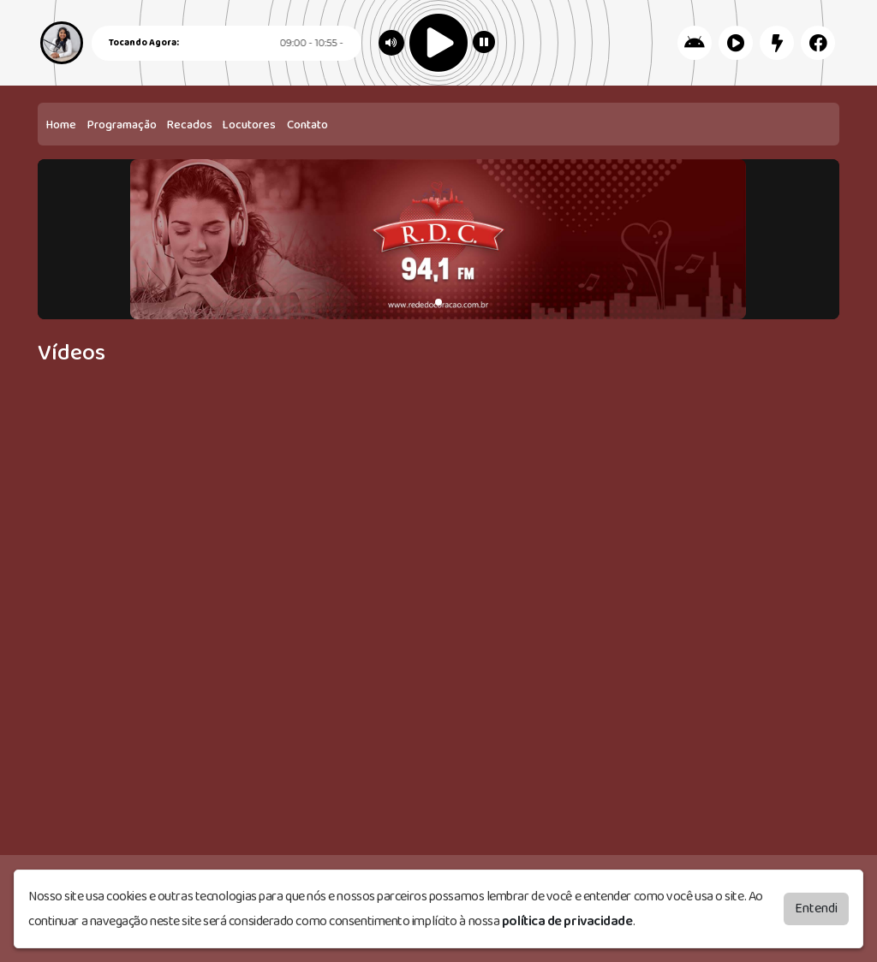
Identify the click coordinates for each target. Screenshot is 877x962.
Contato (307, 125)
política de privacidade (567, 921)
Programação (122, 125)
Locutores (249, 125)
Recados (189, 125)
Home (61, 125)
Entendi (816, 908)
